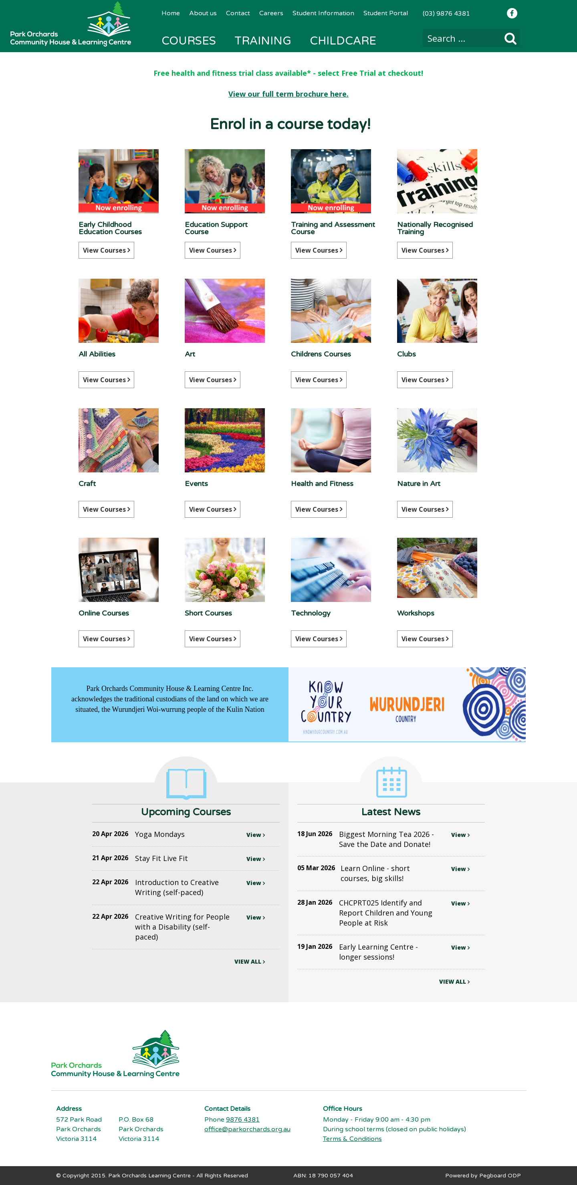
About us (203, 13)
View (255, 835)
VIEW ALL (249, 961)
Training (262, 41)
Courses (188, 41)
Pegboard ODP (500, 1175)
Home (170, 13)
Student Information (323, 13)
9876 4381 (243, 1119)
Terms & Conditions (352, 1138)
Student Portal (385, 13)
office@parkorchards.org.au (247, 1129)
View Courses (106, 250)
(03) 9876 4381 (446, 14)
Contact (238, 13)
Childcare (343, 41)
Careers (271, 13)
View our (245, 94)
